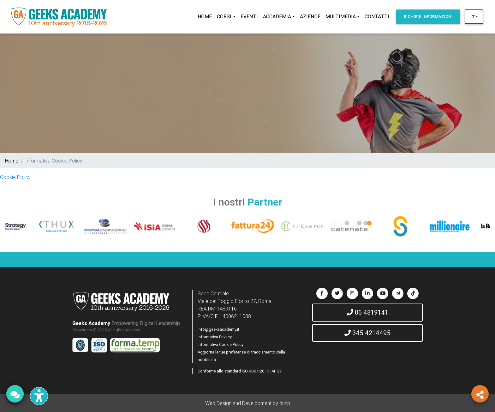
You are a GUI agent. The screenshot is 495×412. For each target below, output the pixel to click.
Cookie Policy (15, 177)
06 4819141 (367, 312)
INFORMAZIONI (428, 16)
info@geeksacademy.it (218, 329)
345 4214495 (367, 333)
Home (11, 160)
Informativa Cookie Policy (220, 344)
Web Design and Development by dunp (247, 403)
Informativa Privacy (215, 337)
